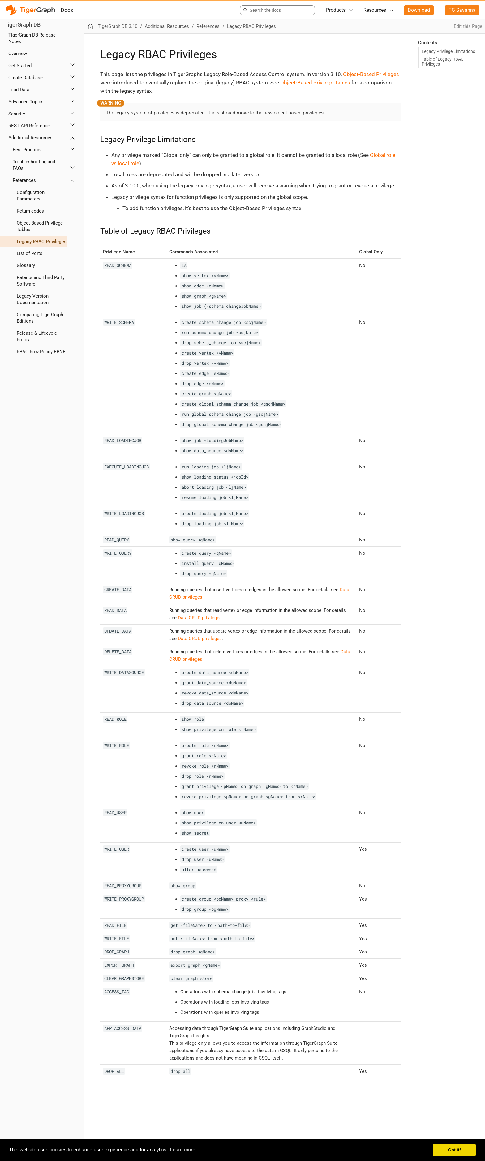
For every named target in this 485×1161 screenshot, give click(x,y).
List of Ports (29, 253)
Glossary (26, 265)
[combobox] (276, 10)
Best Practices (28, 150)
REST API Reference (29, 125)
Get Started (20, 65)
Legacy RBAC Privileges (42, 241)
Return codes (30, 211)
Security (16, 114)
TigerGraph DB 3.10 (117, 26)
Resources (374, 10)
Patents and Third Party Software (41, 281)
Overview (17, 53)
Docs (67, 10)
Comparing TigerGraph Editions (40, 318)
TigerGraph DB (22, 24)
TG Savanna (462, 10)
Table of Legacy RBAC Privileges (443, 62)
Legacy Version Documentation (33, 299)
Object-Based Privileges (371, 74)
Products (336, 10)
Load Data (18, 89)
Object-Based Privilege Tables (40, 226)
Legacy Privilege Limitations (448, 51)
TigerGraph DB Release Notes (32, 38)
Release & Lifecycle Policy (37, 336)
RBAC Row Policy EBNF (41, 352)
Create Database (25, 77)
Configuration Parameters (31, 196)
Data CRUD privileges (200, 618)
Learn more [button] (182, 1149)
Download (419, 10)
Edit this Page (468, 26)
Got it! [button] (454, 1149)
